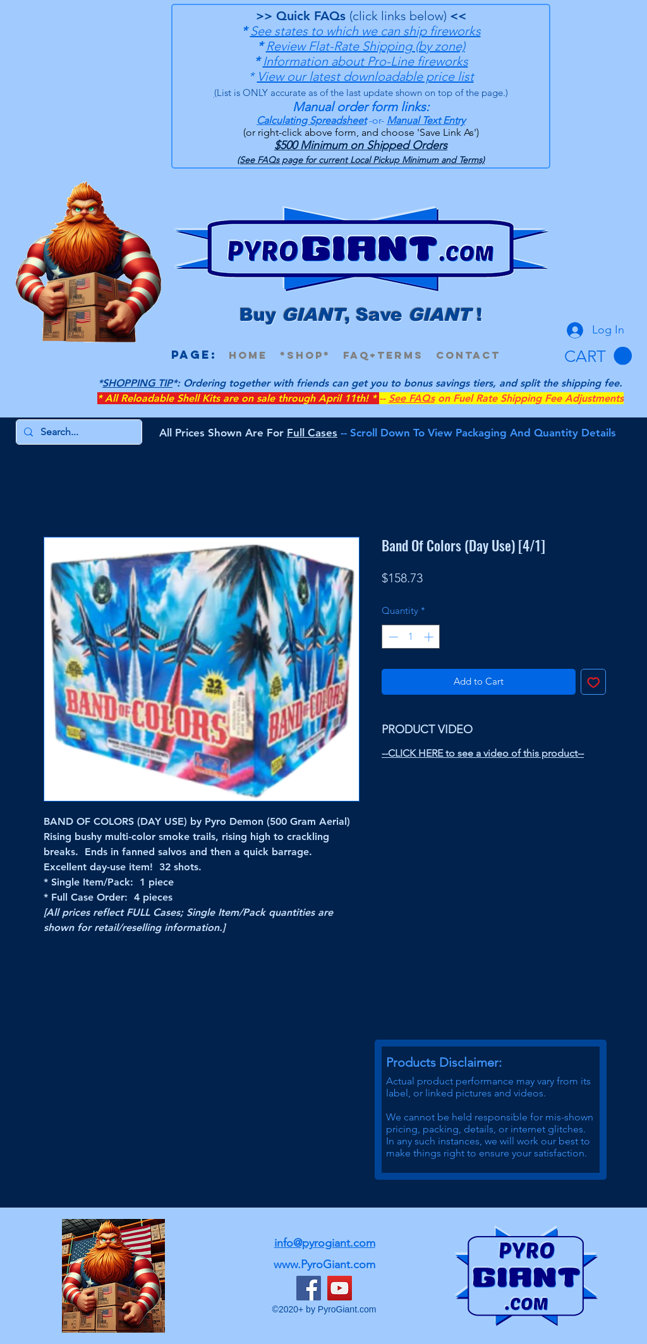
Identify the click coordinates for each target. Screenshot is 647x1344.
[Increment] (429, 637)
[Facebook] (308, 1288)
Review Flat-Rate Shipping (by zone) (365, 46)
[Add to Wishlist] (594, 682)
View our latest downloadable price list (365, 76)
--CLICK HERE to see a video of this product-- (483, 753)
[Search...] (77, 432)
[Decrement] (392, 637)
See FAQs (412, 398)
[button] (598, 356)
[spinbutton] (411, 637)
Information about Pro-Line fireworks (365, 61)
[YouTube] (339, 1288)
